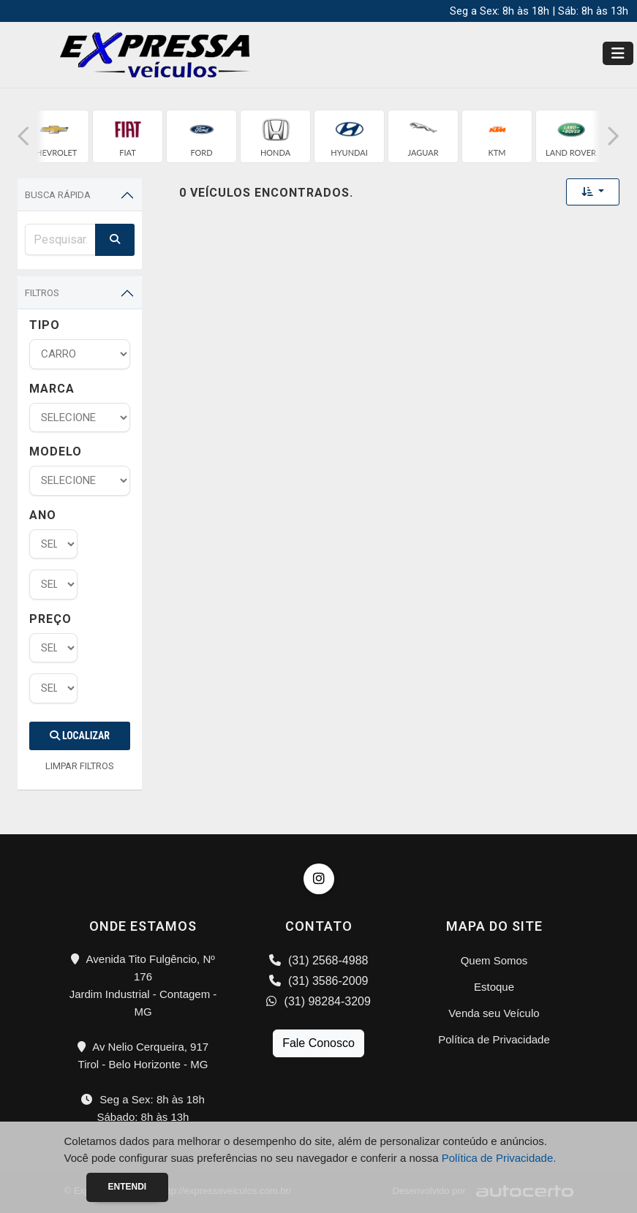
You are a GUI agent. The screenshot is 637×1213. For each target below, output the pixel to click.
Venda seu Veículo (493, 1013)
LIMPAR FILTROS (79, 765)
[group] (53, 136)
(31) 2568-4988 (319, 960)
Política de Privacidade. (499, 1158)
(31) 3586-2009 (319, 981)
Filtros (42, 292)
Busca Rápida (58, 194)
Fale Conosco (318, 1043)
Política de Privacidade (494, 1039)
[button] (23, 136)
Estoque (494, 986)
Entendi (127, 1187)
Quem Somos (494, 960)
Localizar (80, 735)
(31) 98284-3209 (318, 1001)
